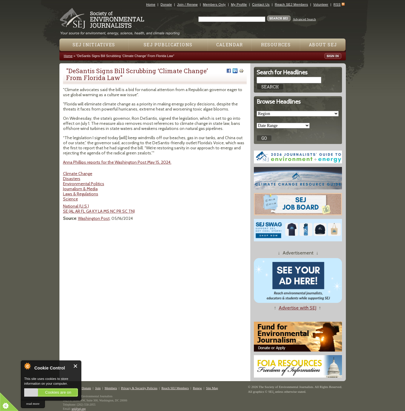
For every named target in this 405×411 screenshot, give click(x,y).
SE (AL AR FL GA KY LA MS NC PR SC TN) (99, 211)
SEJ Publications (168, 44)
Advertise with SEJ (297, 308)
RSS (337, 4)
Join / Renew (187, 4)
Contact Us (261, 4)
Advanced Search (304, 19)
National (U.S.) (76, 206)
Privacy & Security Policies (139, 388)
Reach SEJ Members (291, 4)
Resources (276, 44)
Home (150, 4)
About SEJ (323, 44)
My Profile (239, 4)
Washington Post (94, 218)
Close (76, 366)
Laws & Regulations (80, 194)
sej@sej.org (79, 408)
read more (32, 403)
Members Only (214, 4)
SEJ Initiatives (94, 44)
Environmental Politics (83, 183)
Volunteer (320, 4)
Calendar (229, 44)
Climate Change (77, 173)
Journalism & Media (80, 188)
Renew (197, 388)
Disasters (71, 178)
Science (70, 199)
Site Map (212, 388)
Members (111, 388)
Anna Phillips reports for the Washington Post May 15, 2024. (117, 162)
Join (97, 388)
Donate (166, 4)
